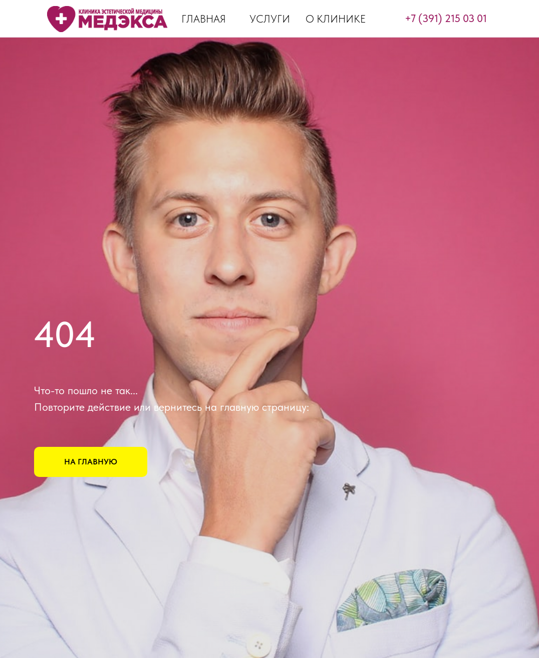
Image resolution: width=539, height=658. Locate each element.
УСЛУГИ (269, 19)
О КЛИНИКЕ (336, 19)
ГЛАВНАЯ (203, 19)
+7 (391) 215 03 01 (446, 18)
